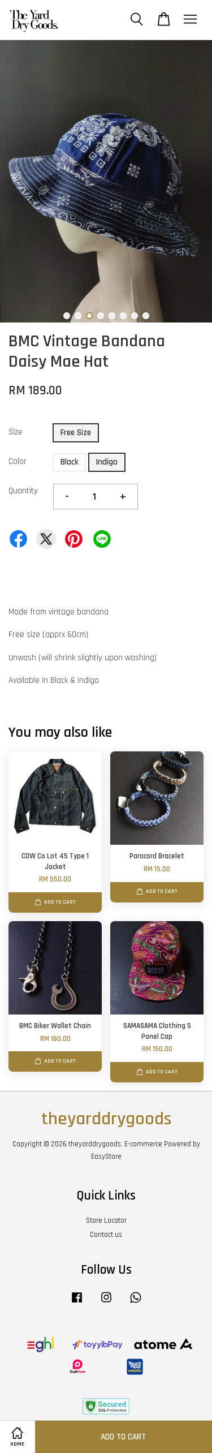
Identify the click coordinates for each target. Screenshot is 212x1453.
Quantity (23, 490)
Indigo (107, 462)
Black (69, 462)
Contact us (106, 1234)
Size (15, 432)
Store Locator (106, 1220)
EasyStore (106, 1156)
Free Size (75, 432)
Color (17, 461)
